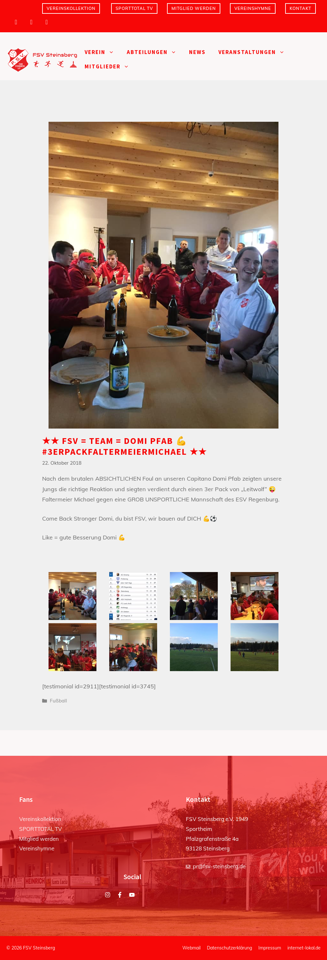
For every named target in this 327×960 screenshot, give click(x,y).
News (197, 52)
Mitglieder (110, 66)
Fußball (58, 701)
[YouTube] (46, 22)
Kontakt (300, 8)
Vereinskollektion (71, 8)
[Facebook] (31, 22)
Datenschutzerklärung (229, 948)
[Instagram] (16, 22)
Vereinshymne (252, 8)
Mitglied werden (193, 8)
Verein (102, 52)
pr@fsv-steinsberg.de (219, 866)
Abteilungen (155, 52)
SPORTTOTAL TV (134, 8)
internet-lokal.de (304, 948)
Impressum (269, 948)
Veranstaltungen (254, 52)
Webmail (191, 948)
